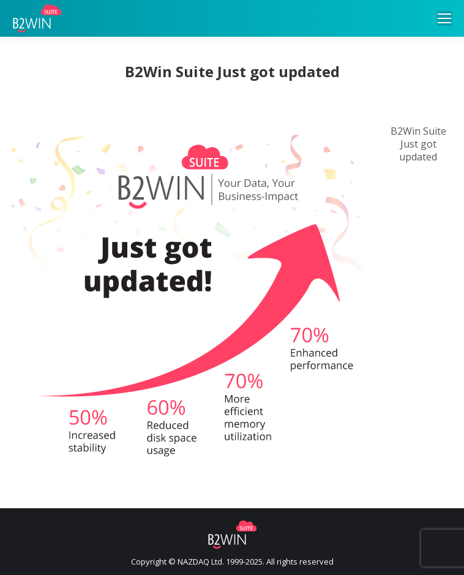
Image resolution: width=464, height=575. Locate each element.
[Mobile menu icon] (444, 18)
